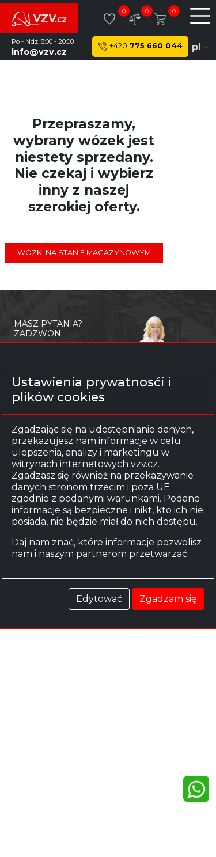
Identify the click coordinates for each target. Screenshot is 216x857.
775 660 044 (140, 46)
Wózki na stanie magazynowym (84, 252)
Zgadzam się (168, 598)
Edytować (99, 598)
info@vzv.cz (39, 52)
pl (200, 46)
